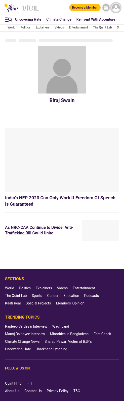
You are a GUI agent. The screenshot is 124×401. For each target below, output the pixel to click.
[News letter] (106, 7)
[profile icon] (115, 7)
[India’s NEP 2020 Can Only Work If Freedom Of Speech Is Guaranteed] (62, 160)
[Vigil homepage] (30, 10)
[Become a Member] (85, 7)
